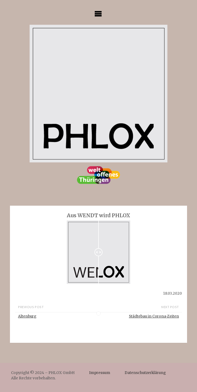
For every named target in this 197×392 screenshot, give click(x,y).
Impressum (99, 372)
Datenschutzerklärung (145, 372)
